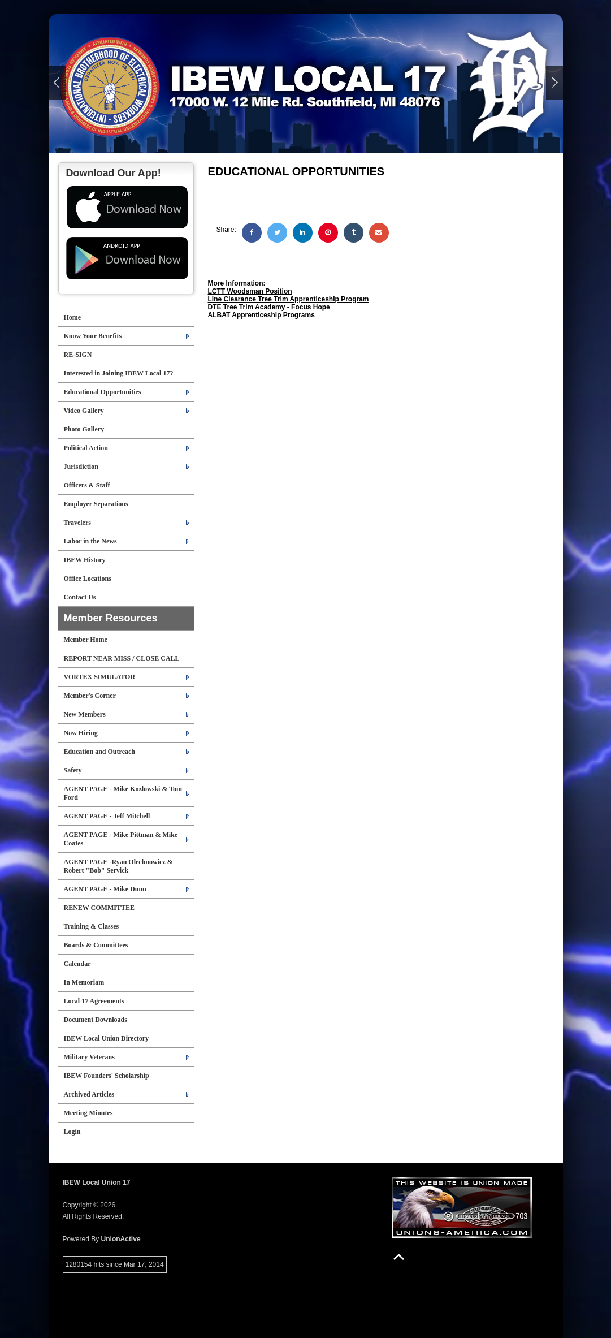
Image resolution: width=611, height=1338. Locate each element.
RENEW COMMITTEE (99, 908)
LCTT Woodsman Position (250, 291)
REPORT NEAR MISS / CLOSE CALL (122, 658)
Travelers (77, 522)
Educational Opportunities (102, 392)
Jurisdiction (81, 467)
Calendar (77, 964)
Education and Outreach (99, 752)
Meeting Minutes (88, 1113)
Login (72, 1132)
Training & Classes (91, 926)
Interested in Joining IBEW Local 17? (119, 373)
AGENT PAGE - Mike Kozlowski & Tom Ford (123, 793)
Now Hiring (81, 733)
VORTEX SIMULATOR (100, 677)
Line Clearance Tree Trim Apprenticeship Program (288, 299)
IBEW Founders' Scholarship (106, 1076)
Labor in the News (90, 541)
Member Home (85, 640)
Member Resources (111, 618)
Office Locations (87, 578)
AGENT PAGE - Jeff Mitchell (107, 816)
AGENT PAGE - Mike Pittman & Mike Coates (121, 839)
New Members (85, 714)
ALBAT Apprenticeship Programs (261, 315)
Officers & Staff (87, 485)
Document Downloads (95, 1020)
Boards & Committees (96, 945)
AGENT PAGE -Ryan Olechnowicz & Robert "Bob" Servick (118, 866)
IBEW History (85, 560)
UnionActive (121, 1239)
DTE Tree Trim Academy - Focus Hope (269, 307)
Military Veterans (89, 1057)
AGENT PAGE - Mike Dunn (105, 889)
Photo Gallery (84, 429)
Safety (73, 770)
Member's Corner (90, 696)
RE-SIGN (78, 355)
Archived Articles (89, 1094)
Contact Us (80, 597)
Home (72, 317)
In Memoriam (84, 982)
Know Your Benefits (93, 336)
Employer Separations (96, 504)
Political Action (86, 448)
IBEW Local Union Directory (106, 1038)
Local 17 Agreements (94, 1001)
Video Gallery (84, 411)
